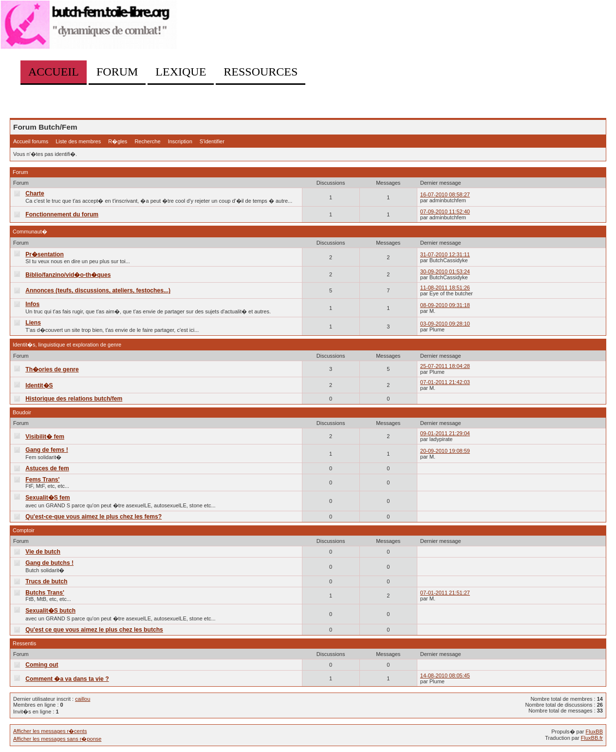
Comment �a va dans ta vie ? (67, 678)
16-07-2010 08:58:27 (445, 194)
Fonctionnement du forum (61, 214)
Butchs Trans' (44, 592)
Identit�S (39, 385)
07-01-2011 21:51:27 (445, 593)
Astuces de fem (47, 468)
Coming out (41, 664)
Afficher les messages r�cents (50, 731)
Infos (32, 304)
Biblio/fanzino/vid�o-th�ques (68, 274)
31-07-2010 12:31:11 (445, 254)
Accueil (53, 71)
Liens (33, 322)
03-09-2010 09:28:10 (445, 324)
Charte (34, 193)
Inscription (180, 141)
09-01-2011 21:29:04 (445, 433)
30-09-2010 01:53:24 (445, 271)
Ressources (261, 71)
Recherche (147, 141)
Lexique (180, 71)
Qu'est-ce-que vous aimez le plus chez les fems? (93, 516)
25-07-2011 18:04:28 (445, 366)
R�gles (117, 141)
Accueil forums (30, 141)
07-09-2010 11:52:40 (445, 211)
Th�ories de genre (51, 369)
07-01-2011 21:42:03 (445, 382)
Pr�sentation (44, 254)
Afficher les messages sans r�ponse (57, 739)
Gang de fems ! (46, 449)
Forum (117, 71)
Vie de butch (42, 551)
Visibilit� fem (44, 436)
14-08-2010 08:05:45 (445, 675)
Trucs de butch (46, 581)
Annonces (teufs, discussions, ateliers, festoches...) (97, 290)
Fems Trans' (42, 479)
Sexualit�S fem (47, 497)
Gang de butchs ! (49, 562)
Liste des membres (78, 141)
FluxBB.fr (592, 738)
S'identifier (212, 141)
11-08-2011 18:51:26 (445, 287)
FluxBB (594, 731)
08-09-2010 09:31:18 (445, 305)
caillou (82, 699)
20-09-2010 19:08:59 (445, 451)
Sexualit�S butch (50, 610)
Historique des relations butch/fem (73, 398)
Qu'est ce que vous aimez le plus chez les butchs (94, 629)
